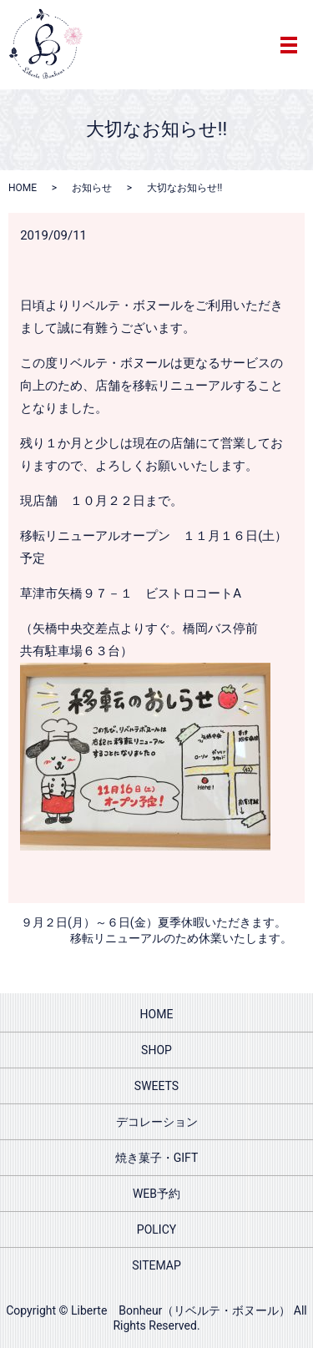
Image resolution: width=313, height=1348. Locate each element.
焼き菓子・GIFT (157, 1157)
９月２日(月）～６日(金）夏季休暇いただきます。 (153, 922)
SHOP (156, 1050)
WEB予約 (156, 1193)
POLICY (156, 1229)
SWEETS (156, 1086)
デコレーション (157, 1121)
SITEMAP (156, 1265)
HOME (22, 188)
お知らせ (92, 188)
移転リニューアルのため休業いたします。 (181, 938)
